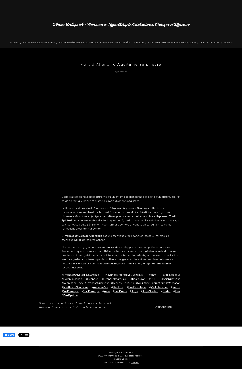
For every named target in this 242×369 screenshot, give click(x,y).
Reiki (140, 283)
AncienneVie (100, 287)
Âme (107, 291)
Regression (138, 279)
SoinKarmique (91, 291)
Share (9, 335)
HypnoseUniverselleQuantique (81, 274)
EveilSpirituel (70, 295)
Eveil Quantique (163, 307)
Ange (134, 291)
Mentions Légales (121, 359)
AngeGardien (150, 291)
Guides (166, 291)
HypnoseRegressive (115, 279)
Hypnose (92, 279)
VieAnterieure (159, 287)
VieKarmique (70, 291)
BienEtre (118, 287)
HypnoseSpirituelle (123, 283)
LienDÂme (121, 291)
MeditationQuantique (75, 287)
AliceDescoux (172, 274)
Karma (176, 287)
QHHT (154, 279)
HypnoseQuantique (97, 283)
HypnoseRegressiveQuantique (125, 274)
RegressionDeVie (73, 283)
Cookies (135, 362)
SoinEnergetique (155, 283)
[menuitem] (14, 42)
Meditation (174, 283)
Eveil (177, 291)
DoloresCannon (72, 279)
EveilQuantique (137, 287)
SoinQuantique (171, 279)
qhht (153, 274)
